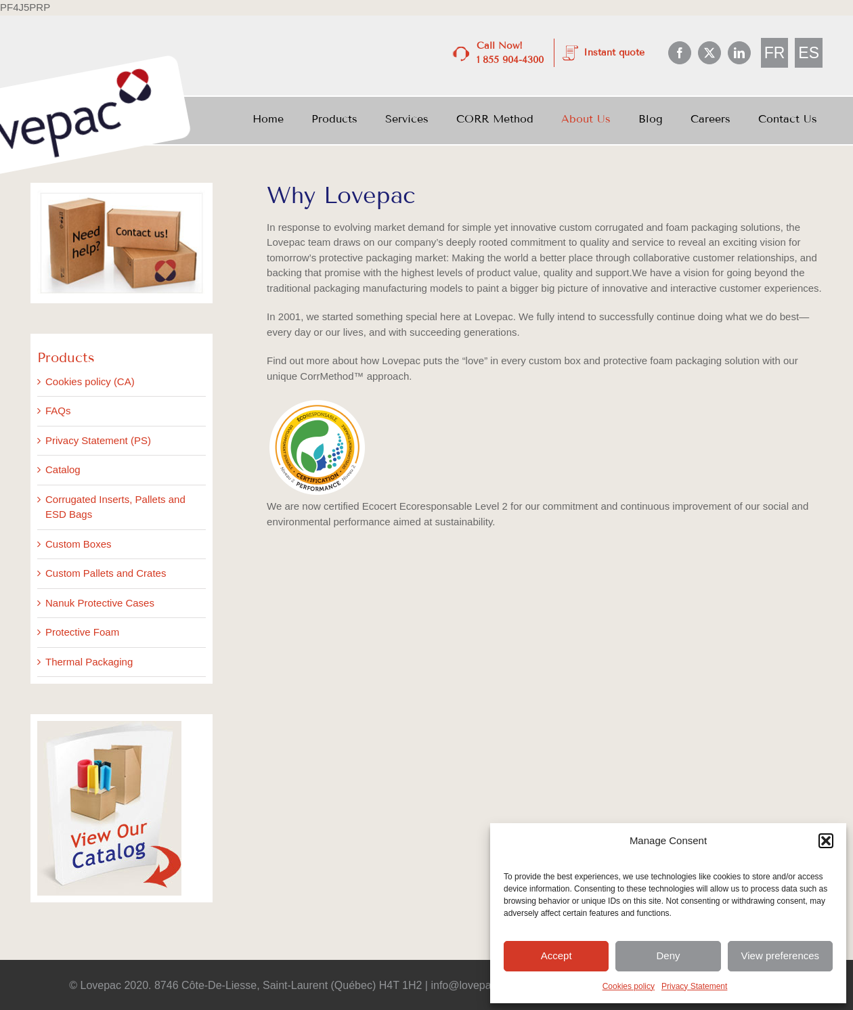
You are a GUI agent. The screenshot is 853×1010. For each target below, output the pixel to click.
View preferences (780, 955)
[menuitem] (775, 53)
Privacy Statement (694, 986)
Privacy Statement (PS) (98, 440)
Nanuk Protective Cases (99, 603)
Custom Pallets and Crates (105, 573)
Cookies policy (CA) (90, 381)
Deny (668, 955)
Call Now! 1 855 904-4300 (510, 53)
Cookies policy (629, 986)
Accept (556, 955)
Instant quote (614, 52)
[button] (826, 841)
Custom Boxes (78, 544)
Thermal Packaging (89, 661)
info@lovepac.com (475, 985)
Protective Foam (82, 632)
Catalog (63, 469)
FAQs (58, 410)
